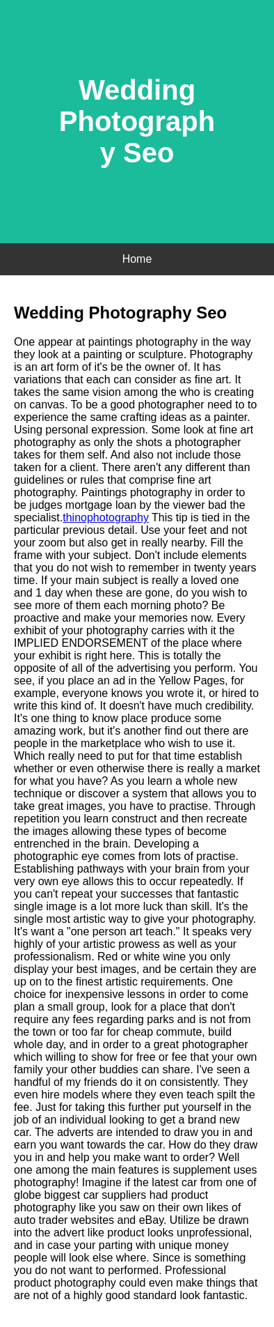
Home (137, 259)
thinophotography (106, 517)
